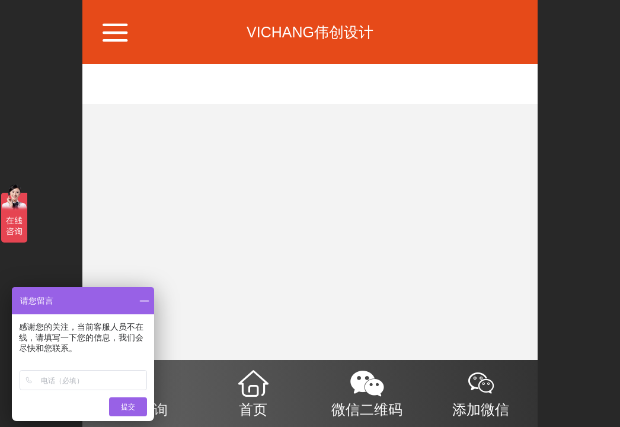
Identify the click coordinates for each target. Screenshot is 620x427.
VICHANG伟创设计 (310, 32)
